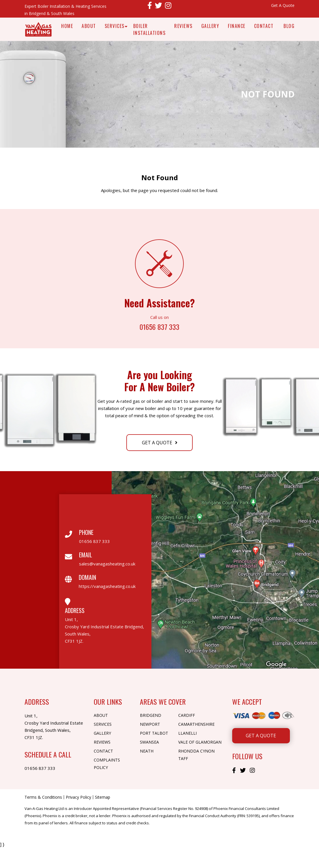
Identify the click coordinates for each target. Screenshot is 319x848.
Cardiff (186, 715)
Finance (236, 25)
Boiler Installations (149, 29)
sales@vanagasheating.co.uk (107, 564)
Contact (264, 25)
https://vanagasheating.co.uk (107, 586)
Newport (150, 724)
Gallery (210, 25)
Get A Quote (282, 5)
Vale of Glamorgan (200, 742)
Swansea (149, 742)
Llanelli (187, 733)
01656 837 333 (159, 326)
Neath (146, 751)
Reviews (183, 25)
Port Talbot (154, 733)
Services (115, 25)
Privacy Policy (78, 797)
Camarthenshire (196, 724)
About (89, 25)
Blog (289, 25)
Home (67, 25)
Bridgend (150, 715)
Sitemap (102, 797)
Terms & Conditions (43, 797)
